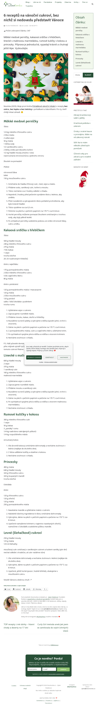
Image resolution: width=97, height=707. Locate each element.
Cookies (41, 362)
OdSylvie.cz (54, 645)
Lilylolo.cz (56, 700)
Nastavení (64, 357)
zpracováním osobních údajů (56, 674)
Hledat (88, 75)
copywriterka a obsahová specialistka (38, 599)
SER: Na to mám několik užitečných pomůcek (82, 145)
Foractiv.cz (49, 700)
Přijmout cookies (34, 357)
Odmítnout (49, 357)
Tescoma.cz (48, 703)
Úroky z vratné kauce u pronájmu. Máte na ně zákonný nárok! (83, 134)
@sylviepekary (41, 616)
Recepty (33, 26)
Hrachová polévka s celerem (82, 124)
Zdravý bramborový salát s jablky (82, 116)
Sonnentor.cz (40, 700)
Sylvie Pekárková (11, 26)
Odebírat (63, 669)
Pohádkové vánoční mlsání (43, 106)
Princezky (79, 59)
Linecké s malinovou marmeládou (81, 45)
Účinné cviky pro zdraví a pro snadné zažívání (82, 156)
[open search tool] (92, 4)
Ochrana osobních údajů (50, 362)
